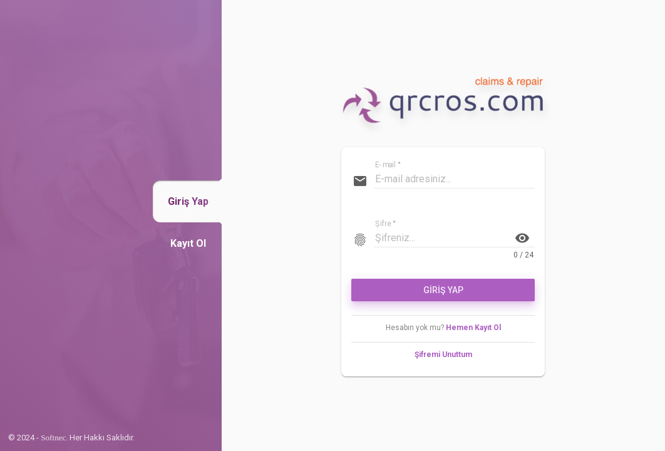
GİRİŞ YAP (443, 290)
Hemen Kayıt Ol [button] (473, 327)
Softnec (53, 437)
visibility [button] (522, 238)
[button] (188, 201)
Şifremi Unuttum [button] (443, 354)
